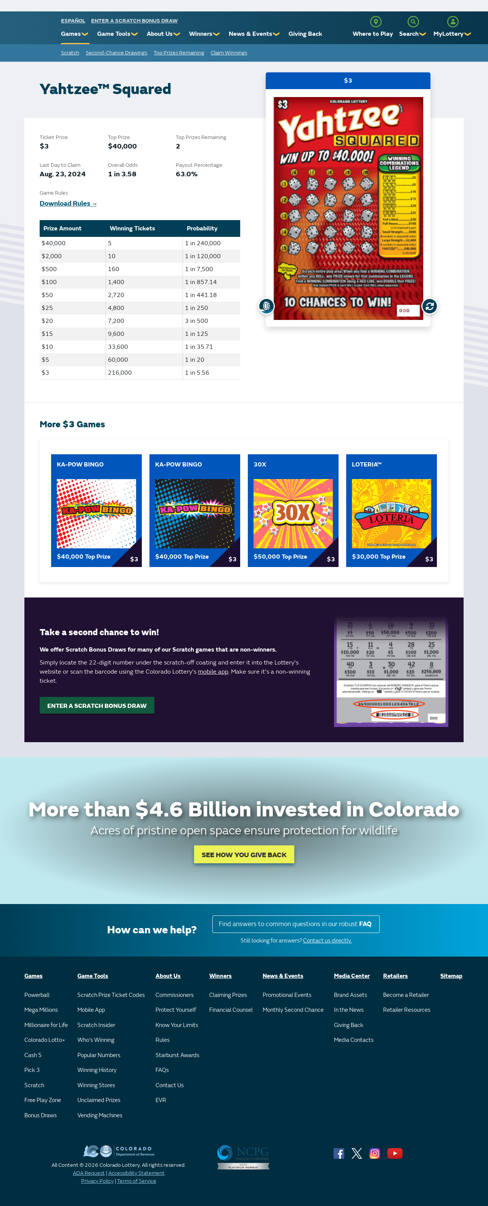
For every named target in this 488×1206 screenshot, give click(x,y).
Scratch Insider (96, 1025)
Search (409, 34)
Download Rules (68, 203)
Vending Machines (99, 1115)
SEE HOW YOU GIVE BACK (244, 855)
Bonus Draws (40, 1115)
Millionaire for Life (46, 1025)
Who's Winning (95, 1040)
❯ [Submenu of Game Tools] (135, 34)
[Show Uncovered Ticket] (266, 306)
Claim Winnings (229, 53)
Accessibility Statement (136, 1173)
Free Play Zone (42, 1100)
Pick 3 (32, 1070)
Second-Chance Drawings (116, 53)
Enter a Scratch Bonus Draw (134, 21)
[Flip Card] (429, 306)
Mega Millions (41, 1010)
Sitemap (451, 976)
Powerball (37, 995)
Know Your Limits (177, 1025)
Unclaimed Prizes (98, 1100)
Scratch (70, 53)
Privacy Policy (97, 1181)
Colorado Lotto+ (44, 1040)
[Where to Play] (376, 21)
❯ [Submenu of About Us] (177, 34)
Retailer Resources (406, 1010)
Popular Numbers (98, 1055)
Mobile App (91, 1010)
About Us (160, 34)
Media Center (352, 976)
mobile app (213, 672)
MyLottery (448, 34)
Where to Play (373, 34)
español (73, 21)
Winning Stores (96, 1085)
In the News (349, 1010)
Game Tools (113, 34)
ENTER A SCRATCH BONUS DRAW (97, 706)
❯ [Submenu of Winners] (217, 34)
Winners (200, 34)
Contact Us (170, 1085)
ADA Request (89, 1173)
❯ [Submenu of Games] (85, 34)
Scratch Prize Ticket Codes (111, 995)
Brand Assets (350, 995)
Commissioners (175, 995)
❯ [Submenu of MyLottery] (468, 34)
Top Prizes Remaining (179, 53)
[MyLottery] (453, 21)
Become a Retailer (406, 995)
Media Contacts (354, 1040)
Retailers (395, 976)
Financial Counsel (231, 1010)
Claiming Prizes (228, 995)
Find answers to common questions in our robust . (296, 924)
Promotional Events (287, 995)
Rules (163, 1040)
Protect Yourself (176, 1010)
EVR (161, 1100)
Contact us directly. (327, 940)
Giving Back (305, 34)
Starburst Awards (177, 1055)
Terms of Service (136, 1181)
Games (71, 34)
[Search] (413, 21)
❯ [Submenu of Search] (423, 34)
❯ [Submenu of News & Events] (276, 34)
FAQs (162, 1070)
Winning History (97, 1070)
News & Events (250, 34)
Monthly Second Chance (293, 1010)
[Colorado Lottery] (31, 30)
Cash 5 (33, 1055)
